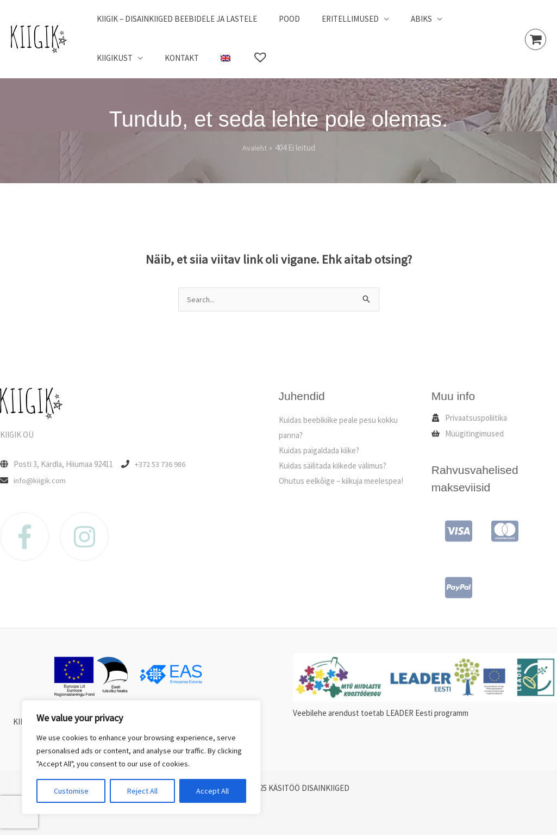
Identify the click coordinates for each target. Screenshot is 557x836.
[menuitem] (149, 58)
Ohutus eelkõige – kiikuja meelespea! (341, 481)
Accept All (212, 791)
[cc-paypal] (454, 589)
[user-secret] (469, 418)
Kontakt (111, 58)
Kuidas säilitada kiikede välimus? (332, 466)
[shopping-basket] (467, 434)
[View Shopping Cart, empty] (535, 39)
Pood (281, 19)
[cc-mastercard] (501, 531)
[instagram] (88, 537)
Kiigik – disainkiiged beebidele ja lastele (174, 19)
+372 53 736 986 (160, 464)
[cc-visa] (454, 531)
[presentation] (19, 812)
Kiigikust (457, 19)
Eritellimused (336, 19)
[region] (141, 757)
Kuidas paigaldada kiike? (319, 451)
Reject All (142, 791)
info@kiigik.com (40, 481)
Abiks (402, 19)
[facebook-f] (30, 537)
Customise (71, 791)
